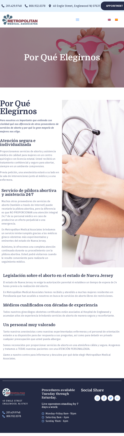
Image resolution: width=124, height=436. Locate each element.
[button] (77, 19)
